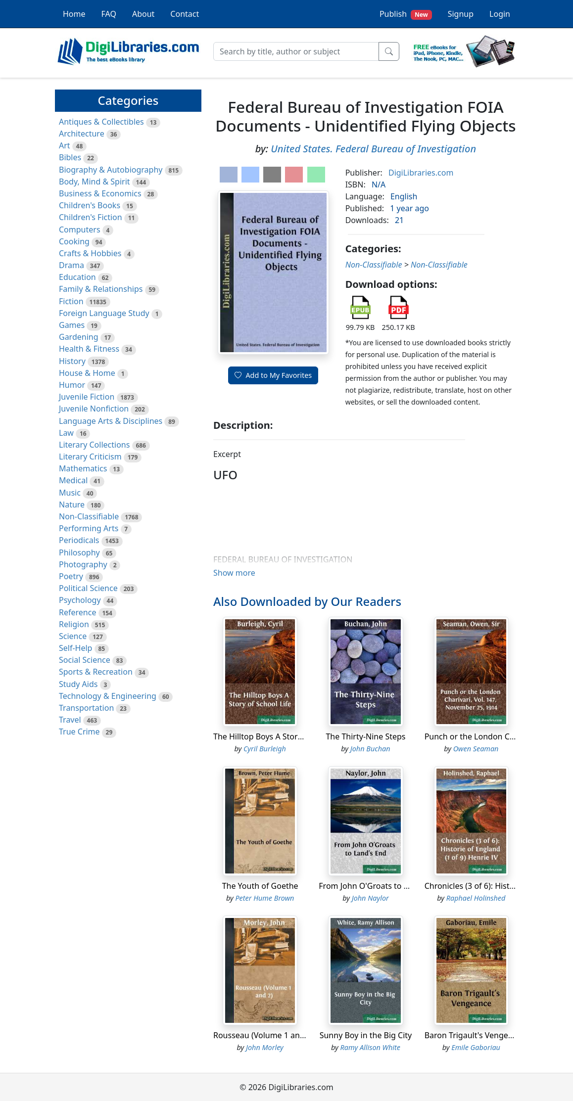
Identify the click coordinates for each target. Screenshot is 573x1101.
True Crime (79, 731)
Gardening (78, 336)
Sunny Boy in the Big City (366, 1035)
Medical (73, 480)
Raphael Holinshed (476, 898)
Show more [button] (234, 572)
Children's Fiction (90, 217)
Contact (184, 13)
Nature (72, 504)
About (143, 13)
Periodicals (79, 540)
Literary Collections (94, 444)
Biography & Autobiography (110, 169)
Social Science (84, 659)
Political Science (88, 588)
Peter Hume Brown (264, 898)
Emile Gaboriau (475, 1047)
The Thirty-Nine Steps (365, 736)
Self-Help (75, 647)
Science (73, 636)
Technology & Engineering (107, 695)
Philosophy (79, 552)
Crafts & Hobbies (90, 253)
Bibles (70, 157)
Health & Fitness (89, 348)
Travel (70, 719)
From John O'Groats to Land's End (381, 885)
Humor (72, 384)
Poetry (71, 576)
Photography (83, 564)
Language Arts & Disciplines (110, 420)
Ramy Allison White (370, 1047)
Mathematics (83, 468)
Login (499, 13)
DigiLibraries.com (420, 172)
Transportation (86, 707)
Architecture (81, 133)
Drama (71, 265)
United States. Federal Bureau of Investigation (373, 148)
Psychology (80, 600)
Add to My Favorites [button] (273, 375)
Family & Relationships (101, 288)
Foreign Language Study (104, 313)
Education (77, 277)
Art (64, 145)
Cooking (74, 241)
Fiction (71, 301)
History (72, 361)
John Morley (265, 1047)
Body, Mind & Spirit (94, 181)
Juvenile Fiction (86, 396)
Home (74, 13)
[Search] (296, 51)
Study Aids (78, 684)
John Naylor (370, 898)
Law (66, 432)
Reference (77, 612)
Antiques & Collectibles (101, 121)
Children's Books (89, 205)
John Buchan (370, 748)
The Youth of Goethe (260, 885)
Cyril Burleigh (264, 748)
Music (70, 492)
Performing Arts (88, 528)
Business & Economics (100, 193)
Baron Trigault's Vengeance (475, 1035)
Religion (74, 624)
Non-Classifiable (89, 516)
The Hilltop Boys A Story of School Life (283, 736)
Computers (79, 229)
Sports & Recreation (96, 671)
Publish (406, 14)
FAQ (108, 13)
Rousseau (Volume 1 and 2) (263, 1035)
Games (72, 325)
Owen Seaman (476, 748)
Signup (461, 13)
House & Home (87, 372)
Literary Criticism (90, 456)
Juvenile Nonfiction (94, 408)
